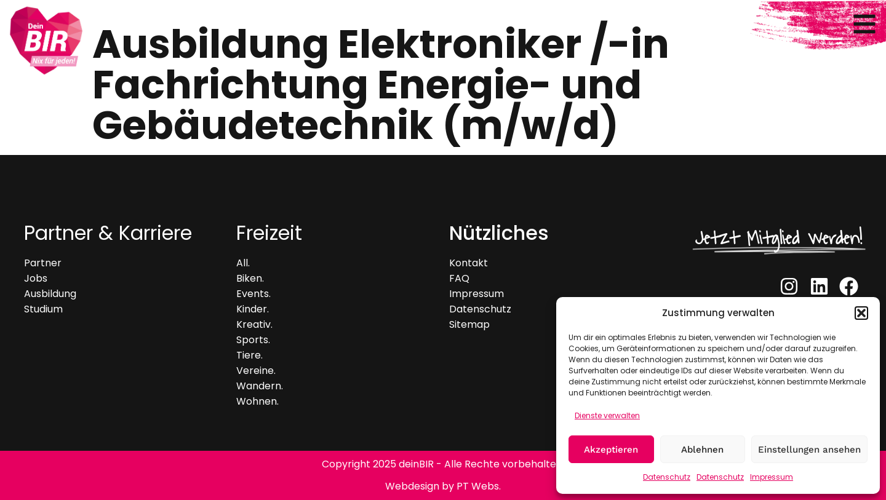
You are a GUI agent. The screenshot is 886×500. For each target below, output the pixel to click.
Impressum (771, 477)
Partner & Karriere (108, 233)
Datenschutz (666, 477)
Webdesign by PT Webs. (443, 486)
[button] (861, 313)
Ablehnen (702, 449)
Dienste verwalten (607, 415)
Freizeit (269, 233)
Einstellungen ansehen (809, 449)
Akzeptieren (611, 449)
